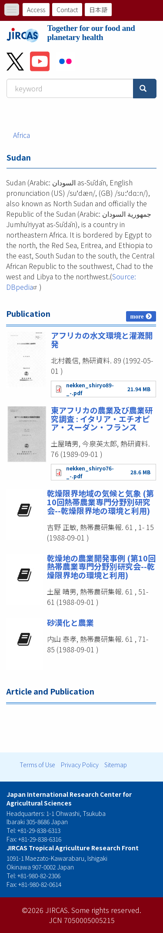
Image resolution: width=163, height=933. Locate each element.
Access (36, 9)
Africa (21, 135)
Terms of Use (37, 764)
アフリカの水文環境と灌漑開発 (102, 339)
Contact (67, 9)
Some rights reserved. (106, 910)
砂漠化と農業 (70, 622)
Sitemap (115, 764)
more (137, 316)
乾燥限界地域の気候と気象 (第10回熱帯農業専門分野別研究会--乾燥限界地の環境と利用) (100, 501)
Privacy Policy (80, 764)
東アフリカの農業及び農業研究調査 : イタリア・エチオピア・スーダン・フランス (102, 418)
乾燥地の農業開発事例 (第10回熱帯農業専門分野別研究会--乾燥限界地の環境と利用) (101, 566)
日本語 (98, 9)
